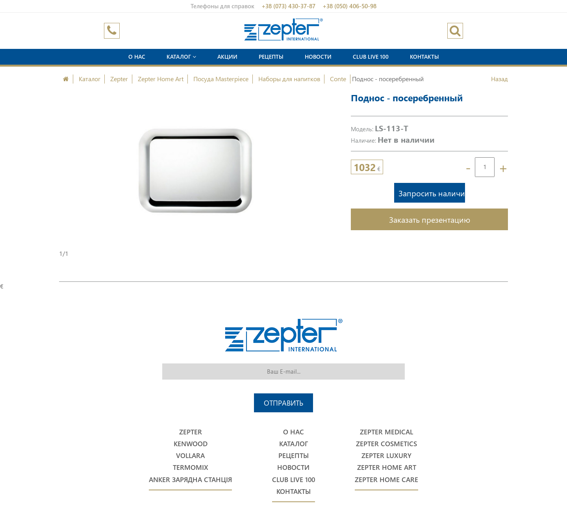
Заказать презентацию (429, 219)
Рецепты (271, 56)
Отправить (283, 403)
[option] (195, 170)
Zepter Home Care (386, 479)
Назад (499, 78)
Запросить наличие (431, 192)
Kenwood (191, 443)
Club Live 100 (371, 56)
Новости (318, 56)
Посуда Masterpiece (220, 78)
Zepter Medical (386, 431)
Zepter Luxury (386, 455)
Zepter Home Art (160, 78)
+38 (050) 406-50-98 (349, 6)
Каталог (181, 56)
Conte (338, 78)
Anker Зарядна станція (190, 479)
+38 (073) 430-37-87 (288, 6)
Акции (227, 56)
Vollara (190, 455)
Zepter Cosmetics (386, 443)
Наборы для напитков (289, 78)
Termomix (190, 467)
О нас (136, 56)
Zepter (119, 78)
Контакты (424, 56)
